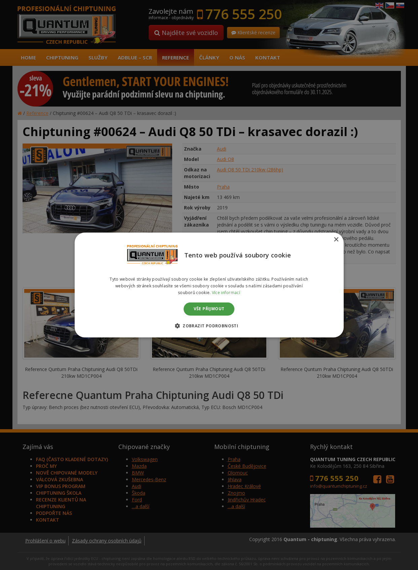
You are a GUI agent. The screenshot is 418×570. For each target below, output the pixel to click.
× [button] (336, 239)
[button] (209, 325)
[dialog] (209, 285)
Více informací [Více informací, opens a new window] (226, 292)
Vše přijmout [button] (209, 309)
